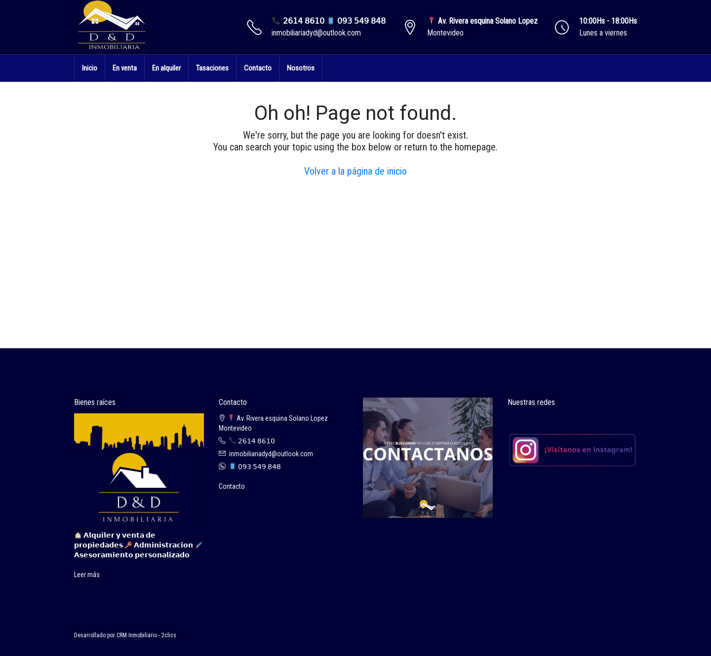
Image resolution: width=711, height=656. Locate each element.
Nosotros (301, 68)
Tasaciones (212, 68)
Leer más (87, 575)
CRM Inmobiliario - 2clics (146, 635)
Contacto (258, 68)
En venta (125, 68)
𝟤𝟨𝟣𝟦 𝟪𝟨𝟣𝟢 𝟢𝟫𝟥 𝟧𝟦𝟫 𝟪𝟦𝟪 (328, 21)
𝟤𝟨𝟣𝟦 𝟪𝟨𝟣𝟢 (252, 441)
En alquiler (166, 68)
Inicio (89, 68)
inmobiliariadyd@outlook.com (316, 32)
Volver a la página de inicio (355, 171)
